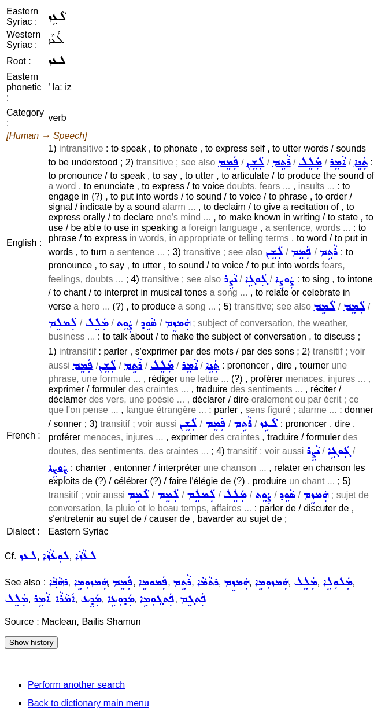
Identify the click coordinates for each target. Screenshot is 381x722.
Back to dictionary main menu (88, 703)
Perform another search (76, 685)
